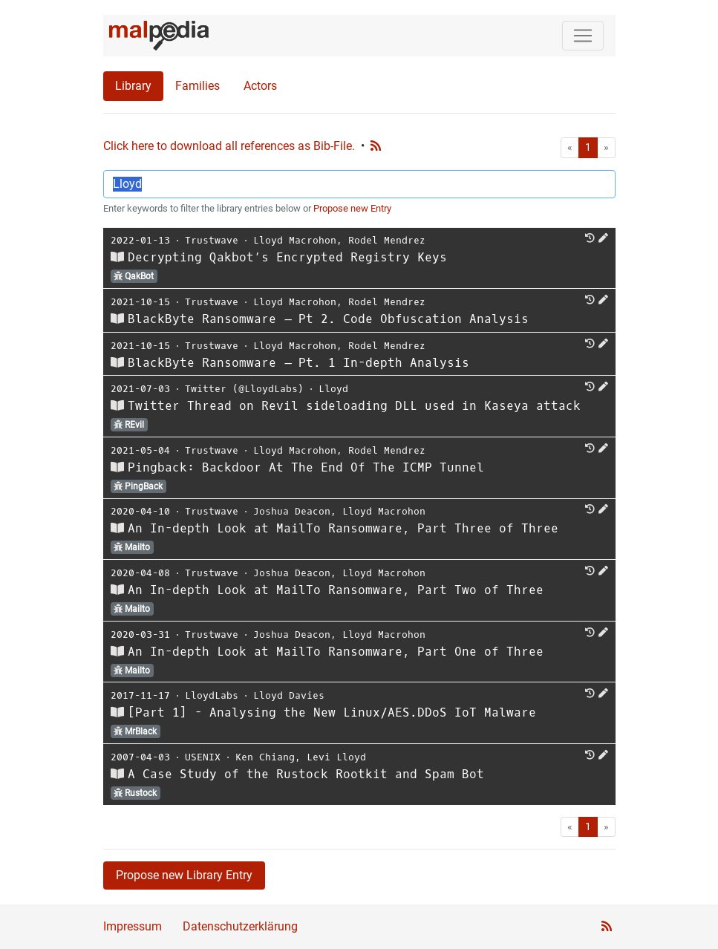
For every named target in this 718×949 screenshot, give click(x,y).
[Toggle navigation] (583, 35)
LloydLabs (211, 695)
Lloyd (333, 388)
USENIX (203, 757)
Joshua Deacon (291, 511)
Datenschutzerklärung (240, 926)
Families (197, 86)
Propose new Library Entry (184, 875)
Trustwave (211, 240)
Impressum (132, 926)
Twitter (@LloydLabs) (244, 388)
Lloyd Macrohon (294, 240)
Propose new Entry (352, 208)
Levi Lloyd (336, 757)
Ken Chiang (265, 757)
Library (133, 86)
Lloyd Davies (288, 695)
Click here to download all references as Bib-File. (229, 146)
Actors (260, 86)
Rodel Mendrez (386, 240)
